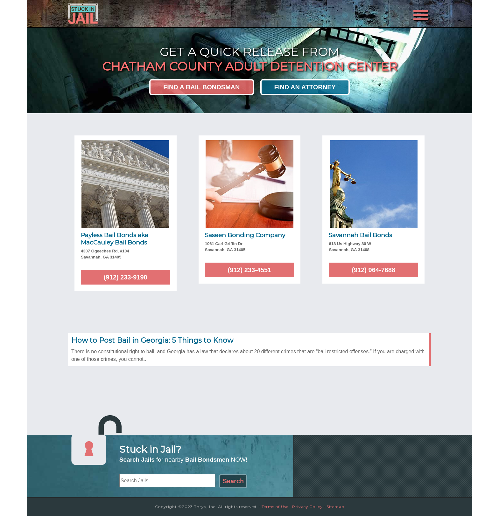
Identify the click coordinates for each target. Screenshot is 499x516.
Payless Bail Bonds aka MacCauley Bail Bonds (114, 238)
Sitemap (335, 506)
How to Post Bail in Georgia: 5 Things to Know (152, 340)
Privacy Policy (307, 506)
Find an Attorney (305, 87)
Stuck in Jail (125, 13)
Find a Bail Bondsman (201, 87)
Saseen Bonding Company (245, 235)
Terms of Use (275, 506)
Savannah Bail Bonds (360, 235)
